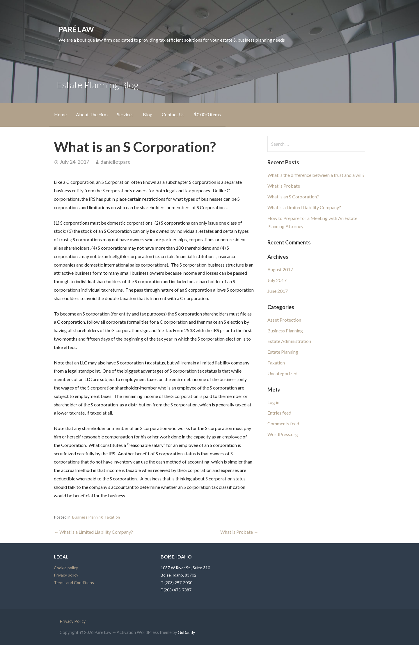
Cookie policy (66, 567)
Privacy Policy (73, 621)
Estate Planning (282, 352)
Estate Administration (289, 341)
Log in (273, 402)
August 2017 (280, 269)
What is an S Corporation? (293, 196)
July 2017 (277, 280)
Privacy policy (66, 574)
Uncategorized (282, 373)
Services (125, 114)
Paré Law (76, 29)
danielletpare (115, 161)
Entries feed (279, 412)
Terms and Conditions (74, 582)
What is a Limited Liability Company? (304, 207)
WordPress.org (282, 434)
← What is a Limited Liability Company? (93, 532)
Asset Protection (284, 319)
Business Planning (87, 517)
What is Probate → (239, 532)
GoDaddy (186, 632)
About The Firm (92, 114)
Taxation (112, 517)
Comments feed (283, 423)
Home (60, 114)
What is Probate (283, 185)
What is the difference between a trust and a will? (316, 175)
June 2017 (277, 291)
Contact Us (173, 114)
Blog (147, 114)
